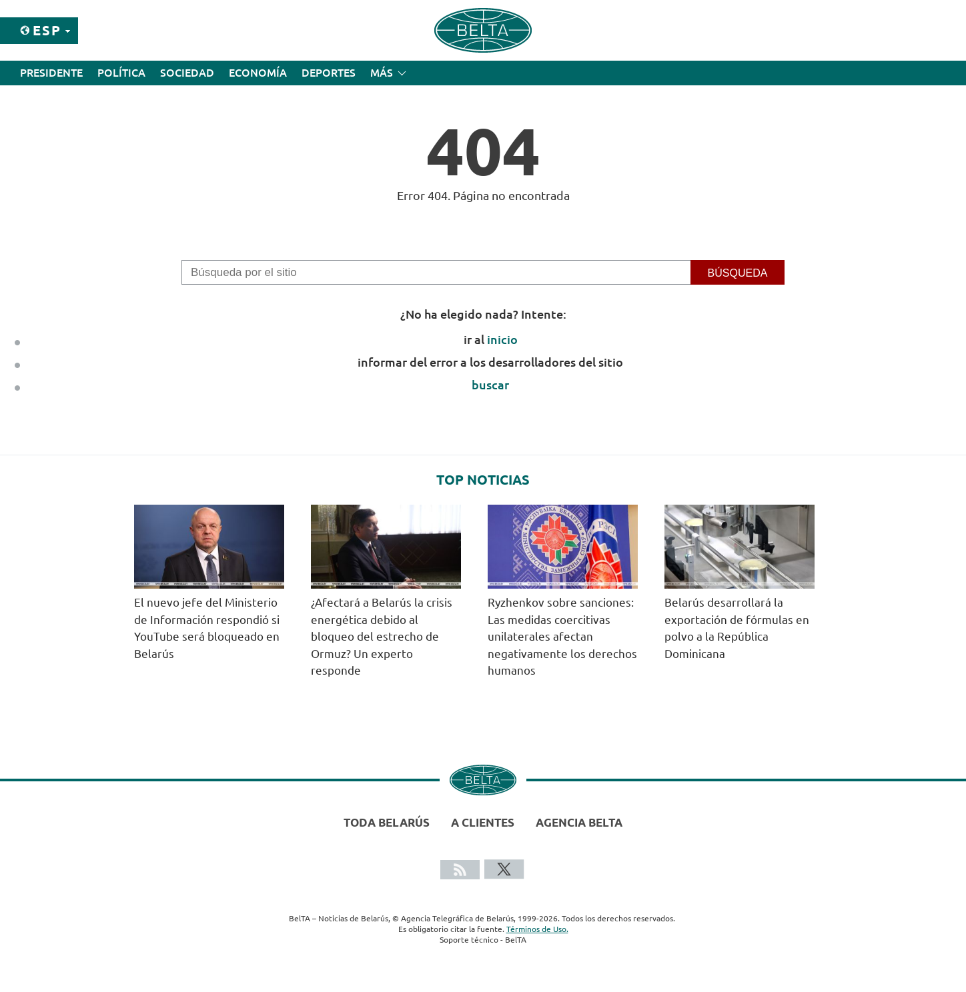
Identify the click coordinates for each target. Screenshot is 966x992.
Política (121, 73)
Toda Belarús (387, 822)
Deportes (329, 73)
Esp (47, 30)
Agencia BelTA (579, 822)
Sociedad (187, 73)
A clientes (482, 822)
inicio (502, 339)
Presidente (51, 73)
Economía (258, 73)
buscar (490, 384)
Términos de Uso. (537, 929)
